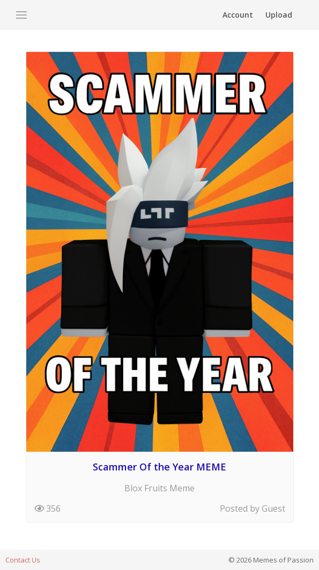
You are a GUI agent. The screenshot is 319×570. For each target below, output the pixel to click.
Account (237, 15)
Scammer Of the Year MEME (159, 466)
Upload (278, 15)
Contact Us (22, 560)
